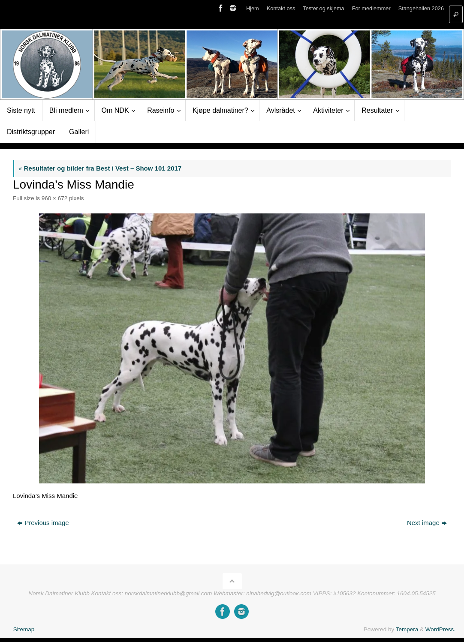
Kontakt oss (281, 8)
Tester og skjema (323, 8)
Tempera (407, 629)
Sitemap (24, 629)
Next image (427, 522)
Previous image (43, 522)
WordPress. (440, 629)
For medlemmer (371, 8)
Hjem (252, 8)
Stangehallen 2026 (421, 8)
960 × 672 (54, 198)
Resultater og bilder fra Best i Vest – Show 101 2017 (99, 168)
